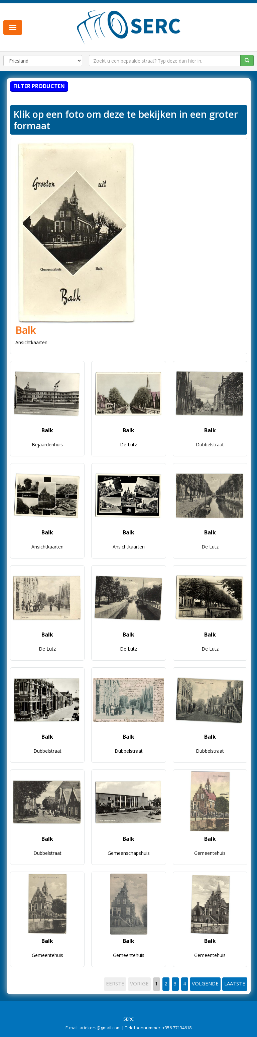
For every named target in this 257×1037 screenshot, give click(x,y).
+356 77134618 (176, 1028)
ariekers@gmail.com (100, 1028)
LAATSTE (234, 983)
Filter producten (39, 86)
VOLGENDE (205, 983)
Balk (25, 330)
